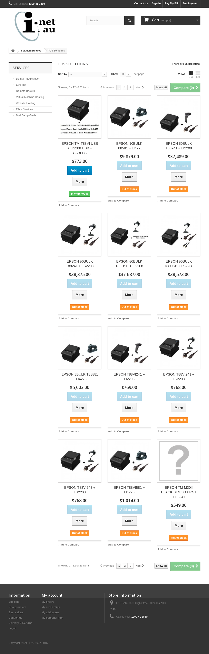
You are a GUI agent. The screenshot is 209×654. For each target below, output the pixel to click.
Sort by (62, 74)
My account (52, 595)
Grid (191, 74)
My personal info (52, 617)
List (198, 74)
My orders (48, 601)
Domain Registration (27, 78)
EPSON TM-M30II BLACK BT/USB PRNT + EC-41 (178, 492)
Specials (14, 601)
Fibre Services (24, 109)
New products (17, 607)
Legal (12, 628)
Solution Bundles (31, 50)
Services (21, 67)
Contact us (141, 3)
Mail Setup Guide (25, 115)
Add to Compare (69, 205)
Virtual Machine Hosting (29, 97)
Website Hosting (25, 103)
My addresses (50, 612)
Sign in (156, 3)
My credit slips (51, 607)
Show (114, 74)
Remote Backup (25, 90)
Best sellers (16, 612)
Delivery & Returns (20, 622)
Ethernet (20, 84)
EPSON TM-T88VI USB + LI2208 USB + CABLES (79, 148)
